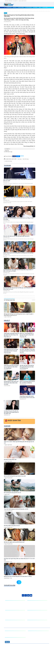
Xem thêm (19, 582)
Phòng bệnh (30, 603)
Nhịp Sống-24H (9, 7)
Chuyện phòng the (9, 611)
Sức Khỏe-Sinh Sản (28, 7)
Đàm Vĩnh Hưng (25, 159)
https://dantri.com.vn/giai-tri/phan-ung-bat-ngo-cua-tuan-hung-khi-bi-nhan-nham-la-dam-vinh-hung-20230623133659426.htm (18, 153)
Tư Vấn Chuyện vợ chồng (10, 614)
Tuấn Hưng (19, 159)
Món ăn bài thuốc (9, 621)
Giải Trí (28, 601)
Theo (7, 148)
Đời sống (7, 603)
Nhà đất (7, 601)
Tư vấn (28, 612)
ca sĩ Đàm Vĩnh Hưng (8, 161)
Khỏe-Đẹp (14, 7)
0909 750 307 (8, 638)
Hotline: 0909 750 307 (22, 0)
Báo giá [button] (7, 641)
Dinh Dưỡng (35, 7)
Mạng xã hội (8, 604)
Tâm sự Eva (7, 612)
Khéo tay (7, 622)
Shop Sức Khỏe (45, 7)
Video (40, 7)
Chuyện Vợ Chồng (21, 7)
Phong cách (29, 604)
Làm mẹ (29, 614)
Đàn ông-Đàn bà (30, 611)
